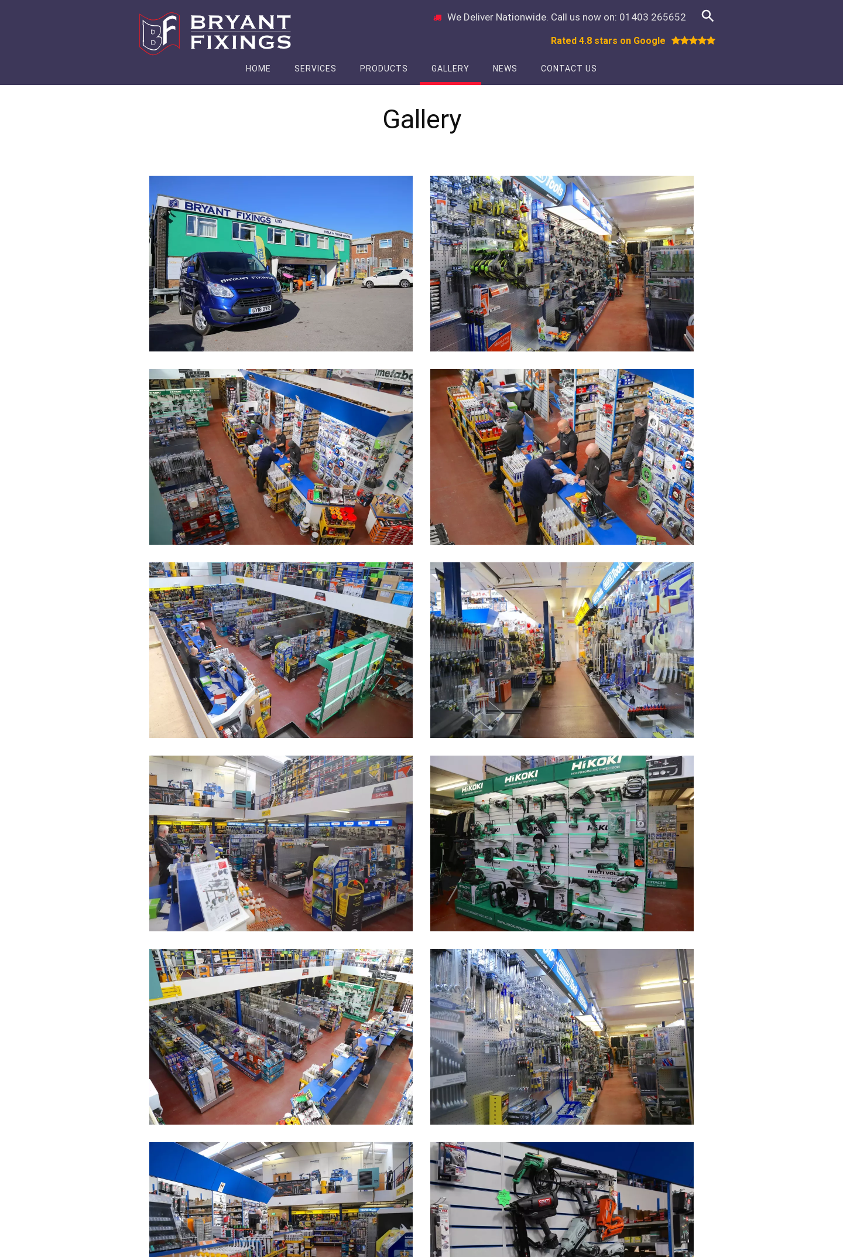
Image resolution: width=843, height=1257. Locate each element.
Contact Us (569, 68)
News (505, 68)
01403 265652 (652, 17)
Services (315, 68)
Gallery (450, 68)
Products (384, 68)
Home (258, 68)
